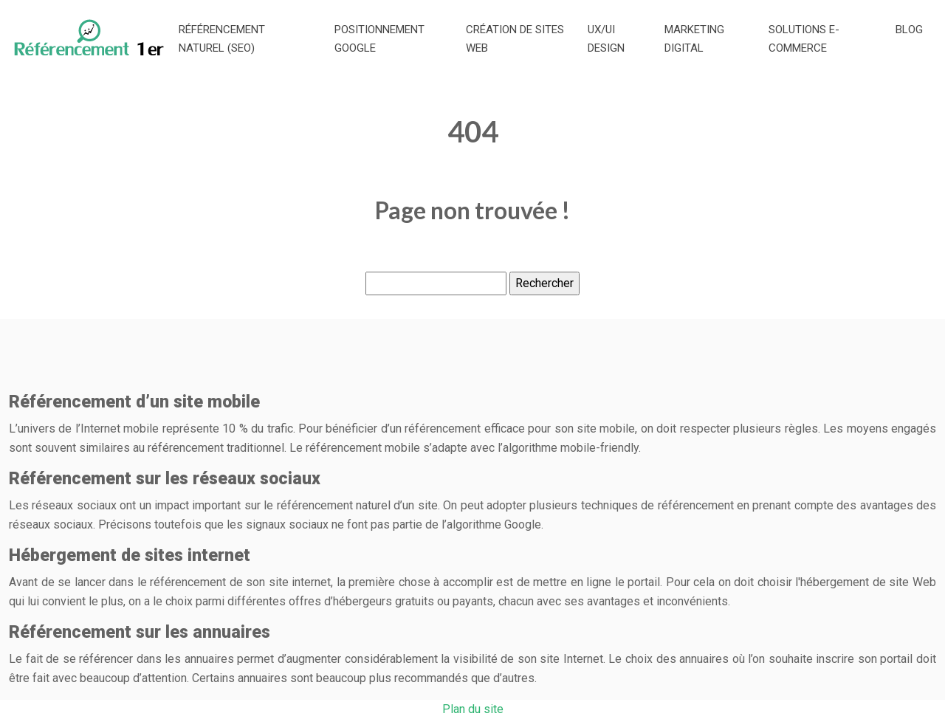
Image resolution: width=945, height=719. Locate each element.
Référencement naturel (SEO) (222, 39)
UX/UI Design (606, 39)
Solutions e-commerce (804, 39)
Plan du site (473, 709)
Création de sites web (515, 39)
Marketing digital (694, 39)
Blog (909, 29)
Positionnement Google (379, 39)
